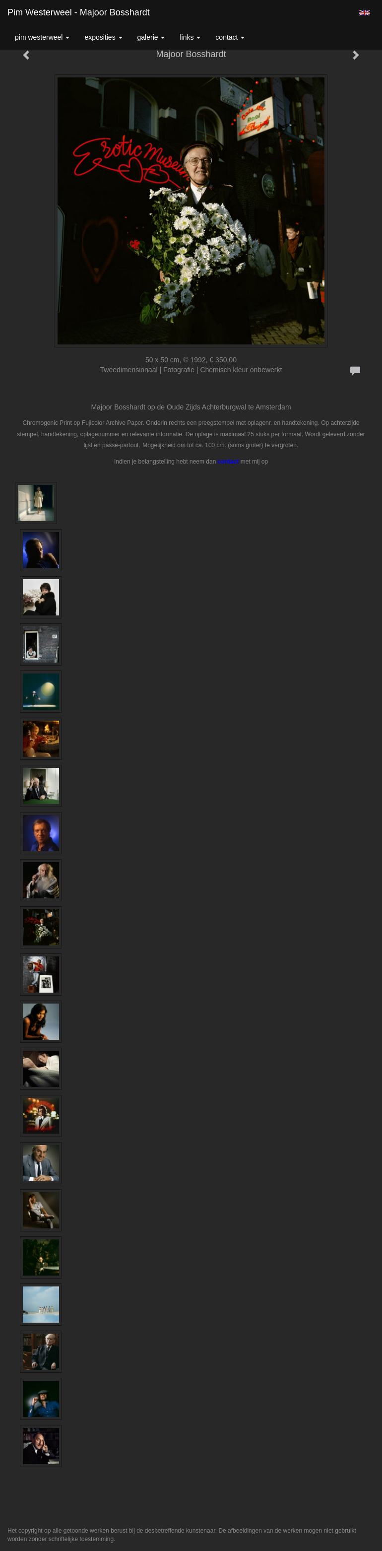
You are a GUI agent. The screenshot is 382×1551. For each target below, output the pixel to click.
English (364, 13)
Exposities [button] (103, 37)
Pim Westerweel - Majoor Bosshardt (78, 12)
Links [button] (190, 37)
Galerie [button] (151, 37)
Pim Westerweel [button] (42, 37)
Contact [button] (230, 37)
